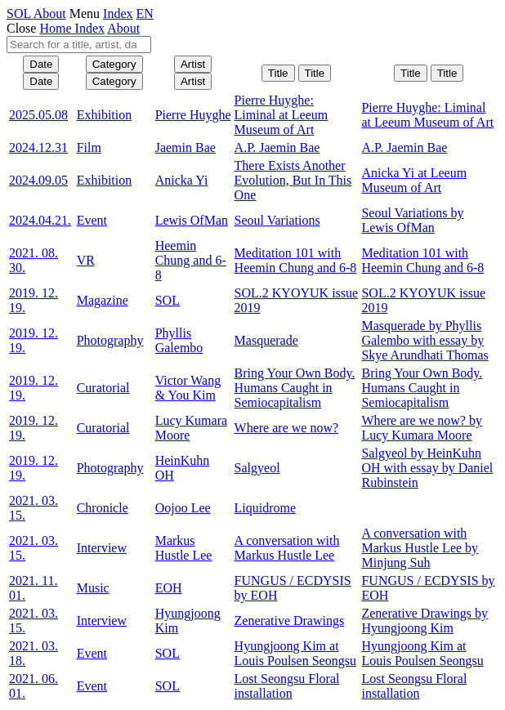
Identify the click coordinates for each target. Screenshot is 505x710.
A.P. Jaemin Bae (277, 147)
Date (40, 64)
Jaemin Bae (185, 147)
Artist (193, 64)
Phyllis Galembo (179, 340)
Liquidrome (266, 508)
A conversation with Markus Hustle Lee (287, 548)
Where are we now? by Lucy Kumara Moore (421, 427)
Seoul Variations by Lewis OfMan (412, 220)
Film (89, 147)
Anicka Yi (181, 180)
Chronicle (102, 508)
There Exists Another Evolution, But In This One (293, 180)
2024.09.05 (38, 180)
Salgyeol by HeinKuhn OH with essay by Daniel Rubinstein (427, 467)
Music (93, 588)
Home (56, 28)
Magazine (102, 300)
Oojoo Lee (183, 508)
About (50, 13)
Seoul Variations (277, 220)
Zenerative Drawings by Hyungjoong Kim (424, 620)
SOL (20, 13)
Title (278, 73)
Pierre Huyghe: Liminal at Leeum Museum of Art (281, 114)
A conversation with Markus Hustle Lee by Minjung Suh (419, 547)
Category (114, 64)
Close (21, 28)
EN (145, 13)
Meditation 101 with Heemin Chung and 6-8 (296, 260)
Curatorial (103, 388)
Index (117, 13)
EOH (168, 588)
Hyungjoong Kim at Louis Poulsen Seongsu (295, 653)
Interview (102, 548)
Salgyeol (257, 468)
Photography (110, 340)
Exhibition (104, 115)
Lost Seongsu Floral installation (287, 686)
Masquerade (266, 340)
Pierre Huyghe (193, 115)
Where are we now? (286, 428)
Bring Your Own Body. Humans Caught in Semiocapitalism (295, 387)
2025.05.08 (38, 115)
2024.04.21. (40, 220)
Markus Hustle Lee (183, 548)
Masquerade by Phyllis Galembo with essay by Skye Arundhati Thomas (424, 340)
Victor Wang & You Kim (188, 387)
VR (86, 260)
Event (92, 220)
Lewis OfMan (191, 220)
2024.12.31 (38, 147)
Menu (84, 13)
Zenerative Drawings (290, 620)
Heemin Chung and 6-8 (190, 260)
